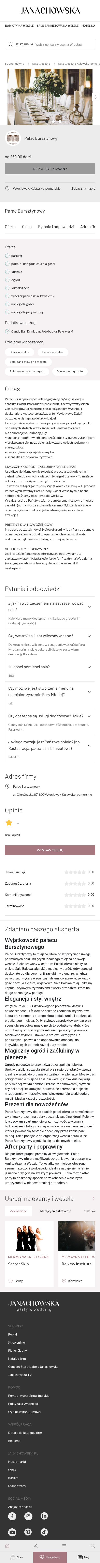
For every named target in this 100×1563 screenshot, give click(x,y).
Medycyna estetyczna (28, 1256)
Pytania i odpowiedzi (56, 226)
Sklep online (16, 1342)
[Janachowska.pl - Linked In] (45, 1516)
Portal (12, 1334)
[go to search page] (92, 1545)
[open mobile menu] (64, 1545)
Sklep (17, 1557)
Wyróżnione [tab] (18, 1211)
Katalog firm (17, 1358)
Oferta (10, 226)
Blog (83, 1557)
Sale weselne (41, 64)
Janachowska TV (20, 1374)
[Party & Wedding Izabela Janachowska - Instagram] (28, 1516)
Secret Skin (18, 1263)
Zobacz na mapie (83, 188)
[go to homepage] (7, 1545)
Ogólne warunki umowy (24, 1411)
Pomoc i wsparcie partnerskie (28, 1395)
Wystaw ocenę (50, 850)
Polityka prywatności (23, 1403)
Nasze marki (17, 1461)
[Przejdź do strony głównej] (93, 1198)
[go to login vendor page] (35, 1545)
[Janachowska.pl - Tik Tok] (45, 1532)
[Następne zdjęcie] (96, 97)
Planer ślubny (17, 1350)
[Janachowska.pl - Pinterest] (28, 1532)
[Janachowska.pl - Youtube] (12, 1532)
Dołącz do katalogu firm (25, 1432)
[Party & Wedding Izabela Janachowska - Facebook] (12, 1516)
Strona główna (15, 64)
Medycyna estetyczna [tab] (55, 1211)
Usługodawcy (50, 1557)
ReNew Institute (77, 1263)
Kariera (13, 1477)
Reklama (14, 1440)
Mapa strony (17, 1486)
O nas (27, 226)
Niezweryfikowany (50, 168)
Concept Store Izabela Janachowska (33, 1366)
